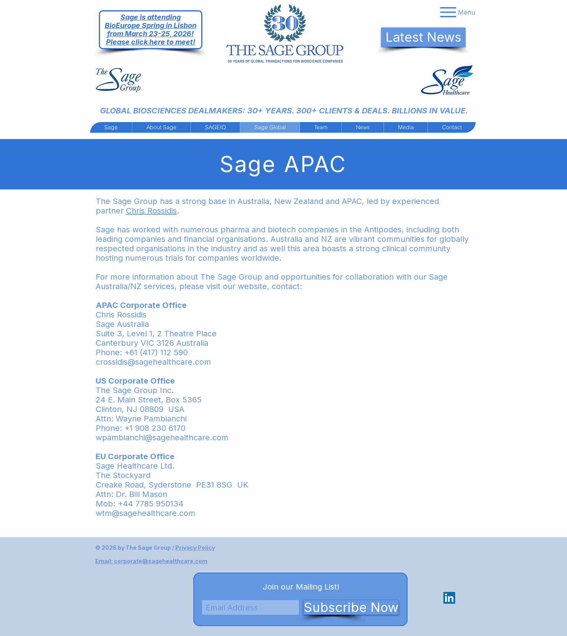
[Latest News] (423, 37)
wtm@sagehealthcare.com (145, 513)
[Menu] (457, 12)
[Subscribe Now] (351, 607)
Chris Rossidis (151, 210)
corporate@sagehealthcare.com (161, 561)
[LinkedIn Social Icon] (449, 598)
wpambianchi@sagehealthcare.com (162, 437)
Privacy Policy (195, 547)
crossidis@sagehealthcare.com (153, 362)
